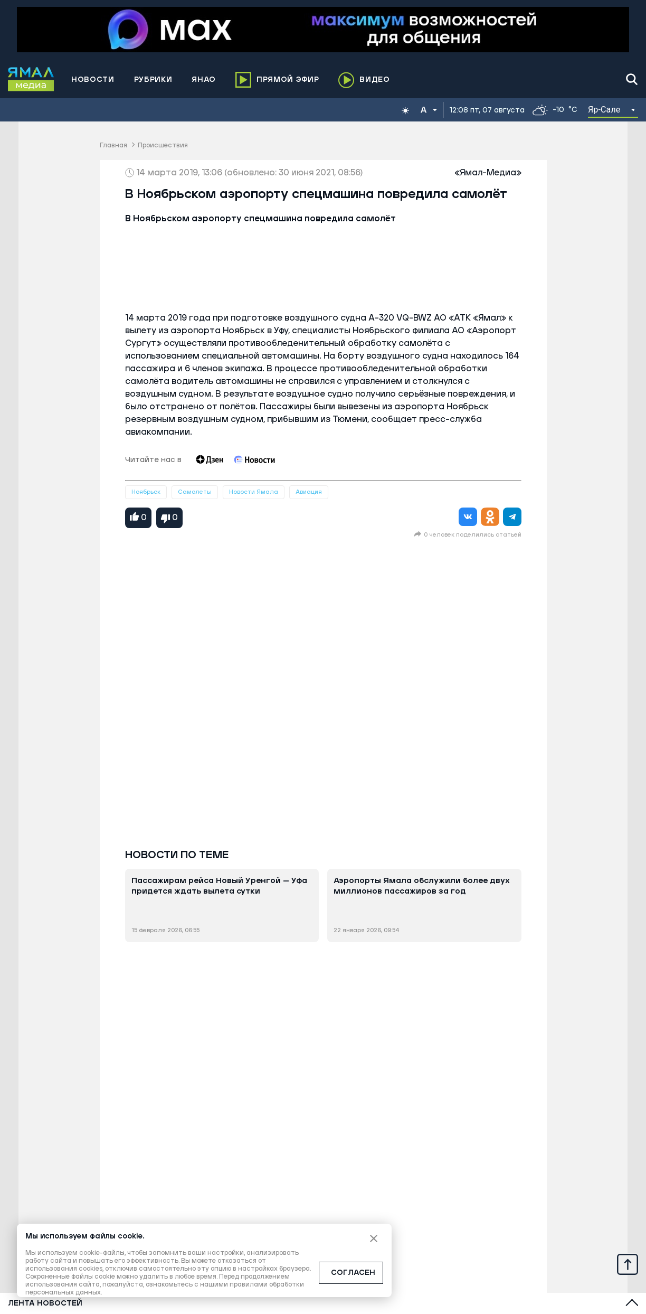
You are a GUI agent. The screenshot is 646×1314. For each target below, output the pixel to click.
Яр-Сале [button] (604, 110)
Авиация (309, 492)
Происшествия (163, 145)
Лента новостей (45, 1303)
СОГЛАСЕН (353, 1273)
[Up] (627, 1263)
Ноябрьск (145, 492)
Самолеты (195, 492)
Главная (113, 145)
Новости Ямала (253, 492)
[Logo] (31, 79)
